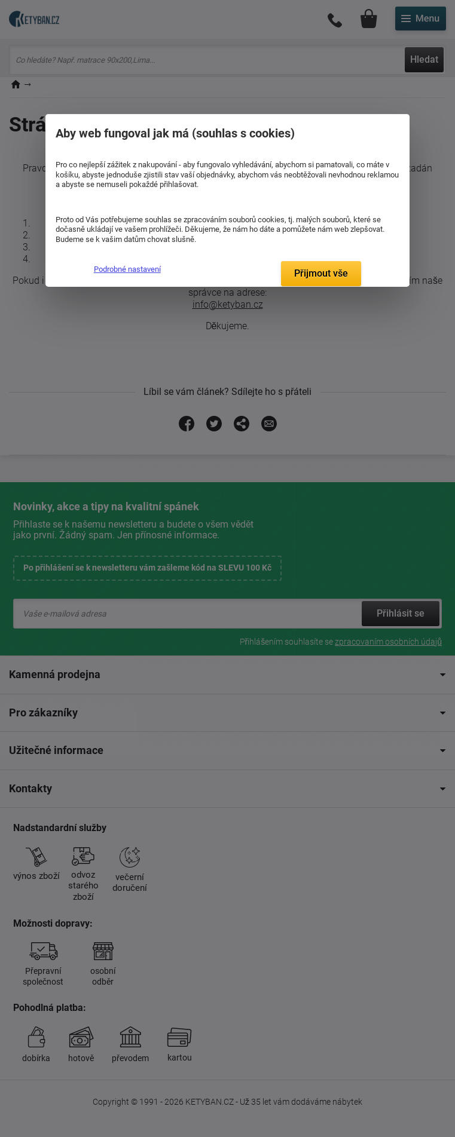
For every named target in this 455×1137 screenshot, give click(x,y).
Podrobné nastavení (127, 269)
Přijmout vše (321, 273)
